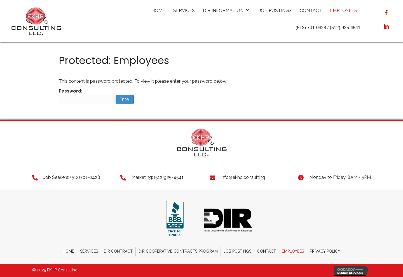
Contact (266, 251)
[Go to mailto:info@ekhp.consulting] (248, 177)
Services (89, 251)
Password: (86, 96)
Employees (293, 251)
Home (68, 251)
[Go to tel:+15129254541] (159, 177)
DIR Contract (118, 251)
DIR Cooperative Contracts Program (178, 251)
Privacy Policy (325, 251)
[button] (386, 13)
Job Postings (237, 251)
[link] (158, 10)
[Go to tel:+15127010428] (70, 177)
